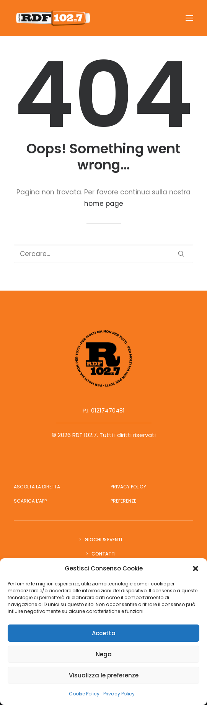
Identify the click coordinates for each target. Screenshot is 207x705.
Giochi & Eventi (103, 539)
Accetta (104, 633)
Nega (104, 654)
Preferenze (123, 501)
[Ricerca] (103, 254)
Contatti (103, 554)
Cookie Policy (84, 693)
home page (103, 203)
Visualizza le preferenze (104, 675)
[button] (195, 568)
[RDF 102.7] (52, 18)
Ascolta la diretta (37, 486)
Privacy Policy (119, 693)
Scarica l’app (30, 501)
